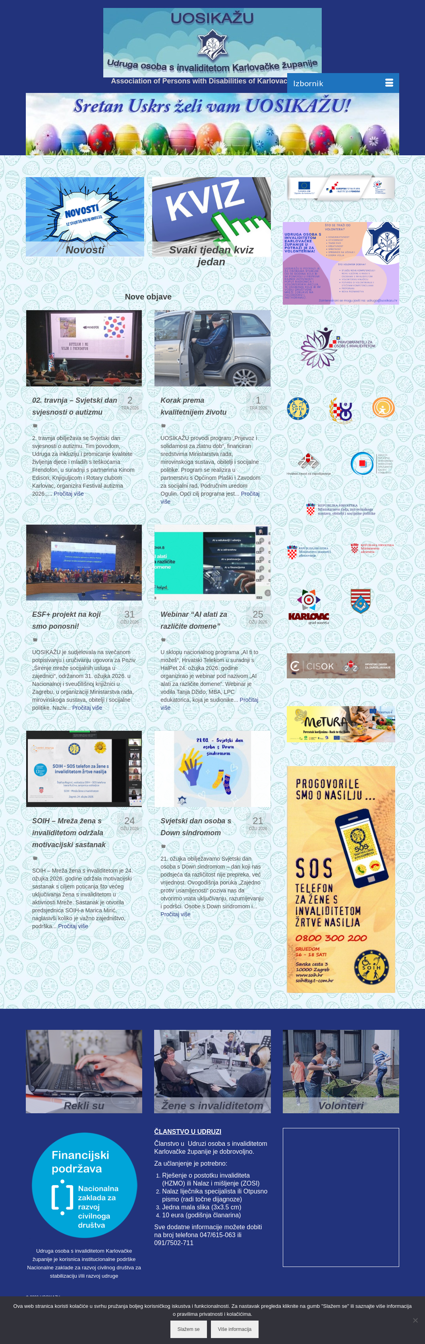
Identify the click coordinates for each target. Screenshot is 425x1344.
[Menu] (343, 83)
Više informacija (234, 1329)
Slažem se (189, 1329)
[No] (415, 1320)
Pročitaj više (68, 501)
